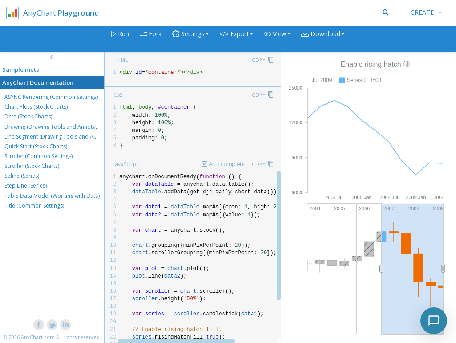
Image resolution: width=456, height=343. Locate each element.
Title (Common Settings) (34, 205)
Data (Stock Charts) (28, 116)
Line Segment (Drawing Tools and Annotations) (63, 136)
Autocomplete (227, 164)
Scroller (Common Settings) (38, 156)
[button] (277, 39)
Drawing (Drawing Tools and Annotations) (57, 127)
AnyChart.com (38, 337)
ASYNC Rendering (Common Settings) (51, 97)
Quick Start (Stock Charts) (35, 146)
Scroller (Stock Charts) (31, 166)
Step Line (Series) (25, 185)
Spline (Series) (21, 176)
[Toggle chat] (433, 320)
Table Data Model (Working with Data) (52, 196)
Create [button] (426, 12)
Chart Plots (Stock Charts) (36, 106)
